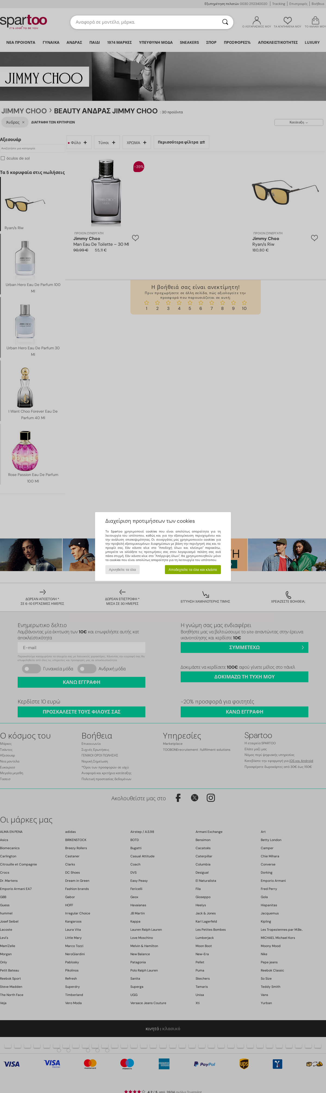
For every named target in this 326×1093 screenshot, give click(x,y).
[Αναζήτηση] (225, 22)
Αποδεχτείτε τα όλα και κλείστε (192, 570)
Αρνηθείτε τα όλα (122, 570)
